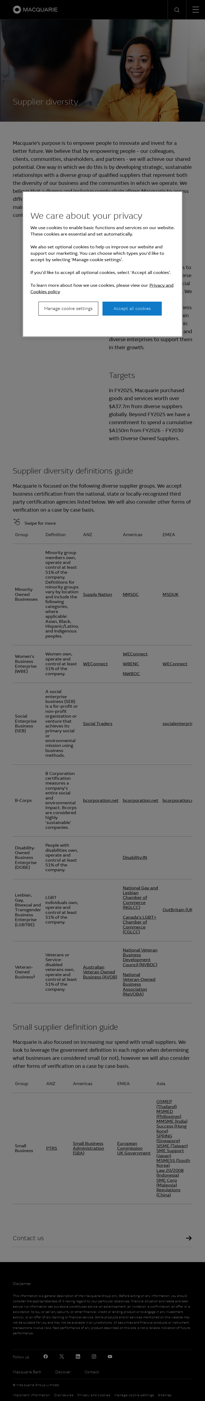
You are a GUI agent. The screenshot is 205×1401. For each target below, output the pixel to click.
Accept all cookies (132, 308)
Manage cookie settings (68, 308)
